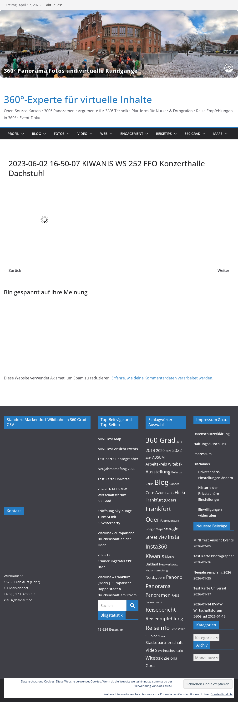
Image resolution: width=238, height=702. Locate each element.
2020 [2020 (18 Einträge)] (160, 450)
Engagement (131, 133)
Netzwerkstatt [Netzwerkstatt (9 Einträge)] (168, 564)
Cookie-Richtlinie (222, 694)
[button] (21, 133)
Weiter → (226, 270)
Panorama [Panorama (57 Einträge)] (158, 586)
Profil (13, 133)
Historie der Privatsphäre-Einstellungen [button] (209, 493)
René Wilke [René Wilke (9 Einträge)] (178, 629)
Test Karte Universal (114, 479)
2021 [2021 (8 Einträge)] (168, 451)
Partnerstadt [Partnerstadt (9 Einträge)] (154, 602)
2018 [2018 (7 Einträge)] (179, 441)
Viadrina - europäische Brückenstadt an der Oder (116, 539)
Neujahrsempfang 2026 (116, 468)
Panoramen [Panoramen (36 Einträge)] (158, 595)
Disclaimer (201, 464)
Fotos (59, 133)
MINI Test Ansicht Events (118, 449)
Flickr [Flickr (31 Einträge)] (180, 492)
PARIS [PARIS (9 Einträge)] (175, 596)
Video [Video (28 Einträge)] (151, 650)
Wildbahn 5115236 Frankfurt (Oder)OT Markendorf (22, 582)
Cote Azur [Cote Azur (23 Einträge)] (155, 492)
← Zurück (12, 270)
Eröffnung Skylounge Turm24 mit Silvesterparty (115, 517)
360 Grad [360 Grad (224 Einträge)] (161, 440)
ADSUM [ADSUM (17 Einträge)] (158, 457)
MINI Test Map (109, 439)
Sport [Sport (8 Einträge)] (161, 636)
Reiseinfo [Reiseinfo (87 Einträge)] (158, 628)
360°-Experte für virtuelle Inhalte (78, 99)
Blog (36, 133)
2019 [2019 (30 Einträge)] (150, 450)
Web (103, 133)
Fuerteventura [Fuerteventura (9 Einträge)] (169, 521)
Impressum (202, 454)
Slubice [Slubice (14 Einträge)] (151, 636)
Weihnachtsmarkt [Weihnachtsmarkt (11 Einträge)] (170, 650)
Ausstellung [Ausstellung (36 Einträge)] (158, 471)
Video (82, 133)
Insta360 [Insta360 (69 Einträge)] (156, 546)
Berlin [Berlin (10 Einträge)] (149, 484)
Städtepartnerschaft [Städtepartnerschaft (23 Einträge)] (164, 642)
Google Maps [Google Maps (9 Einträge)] (154, 529)
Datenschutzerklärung (211, 434)
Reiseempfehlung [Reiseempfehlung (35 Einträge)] (164, 618)
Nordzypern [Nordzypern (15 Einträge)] (155, 577)
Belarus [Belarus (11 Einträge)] (176, 472)
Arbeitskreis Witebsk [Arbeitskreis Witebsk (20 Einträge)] (164, 464)
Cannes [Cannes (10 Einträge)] (174, 484)
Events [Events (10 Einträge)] (169, 493)
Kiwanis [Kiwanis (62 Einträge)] (155, 556)
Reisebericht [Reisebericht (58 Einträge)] (161, 609)
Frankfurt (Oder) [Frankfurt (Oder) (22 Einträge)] (161, 500)
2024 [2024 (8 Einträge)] (148, 457)
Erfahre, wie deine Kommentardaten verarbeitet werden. (162, 378)
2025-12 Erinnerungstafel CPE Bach (115, 561)
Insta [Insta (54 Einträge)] (173, 536)
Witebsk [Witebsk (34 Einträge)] (154, 658)
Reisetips (164, 133)
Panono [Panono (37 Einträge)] (174, 577)
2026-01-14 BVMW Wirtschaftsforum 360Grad (112, 495)
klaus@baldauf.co (18, 600)
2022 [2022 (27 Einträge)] (177, 450)
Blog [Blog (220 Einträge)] (161, 482)
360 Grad (192, 133)
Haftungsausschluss (209, 444)
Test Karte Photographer (118, 459)
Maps (218, 133)
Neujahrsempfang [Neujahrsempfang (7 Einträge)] (157, 570)
